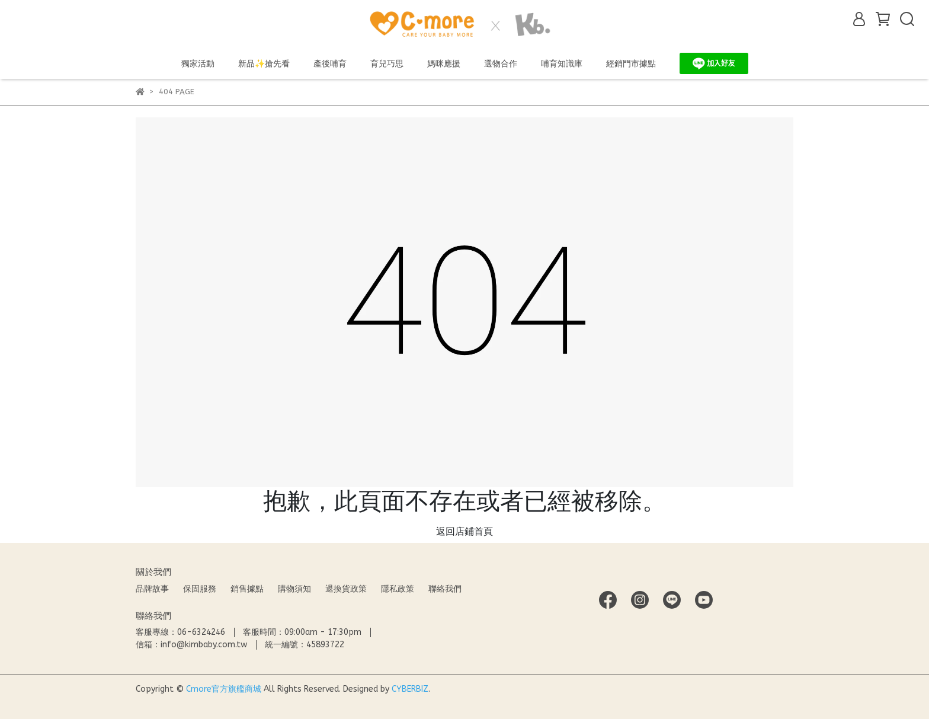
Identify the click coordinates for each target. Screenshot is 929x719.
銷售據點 (247, 589)
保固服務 (199, 589)
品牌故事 (152, 589)
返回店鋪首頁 (464, 531)
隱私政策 (397, 589)
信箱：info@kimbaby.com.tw (191, 645)
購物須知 (294, 589)
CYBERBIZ (410, 689)
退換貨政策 (346, 589)
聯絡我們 (445, 589)
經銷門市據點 (631, 64)
